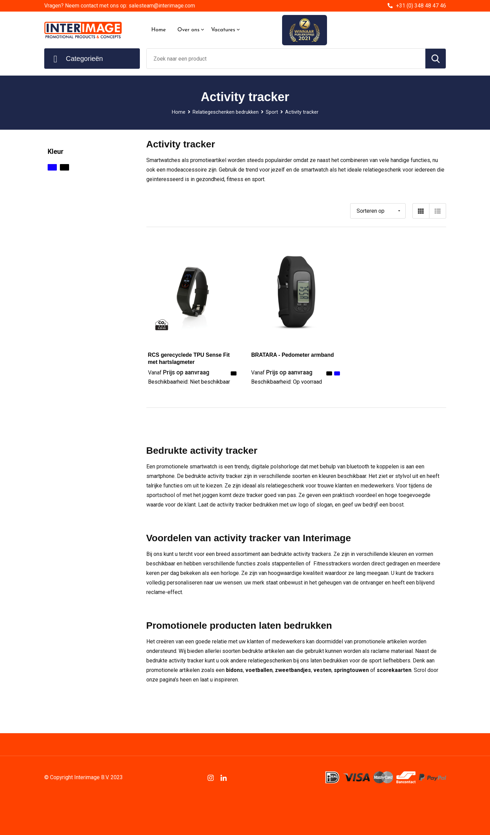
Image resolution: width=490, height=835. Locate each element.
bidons (234, 670)
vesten (322, 670)
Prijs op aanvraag (179, 372)
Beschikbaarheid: (189, 382)
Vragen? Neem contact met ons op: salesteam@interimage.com (119, 5)
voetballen (259, 670)
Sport (272, 112)
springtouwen (352, 670)
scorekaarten (394, 670)
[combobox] (286, 58)
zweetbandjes (293, 670)
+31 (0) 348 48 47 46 (421, 5)
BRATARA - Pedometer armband (292, 355)
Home (158, 30)
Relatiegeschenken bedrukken (225, 112)
